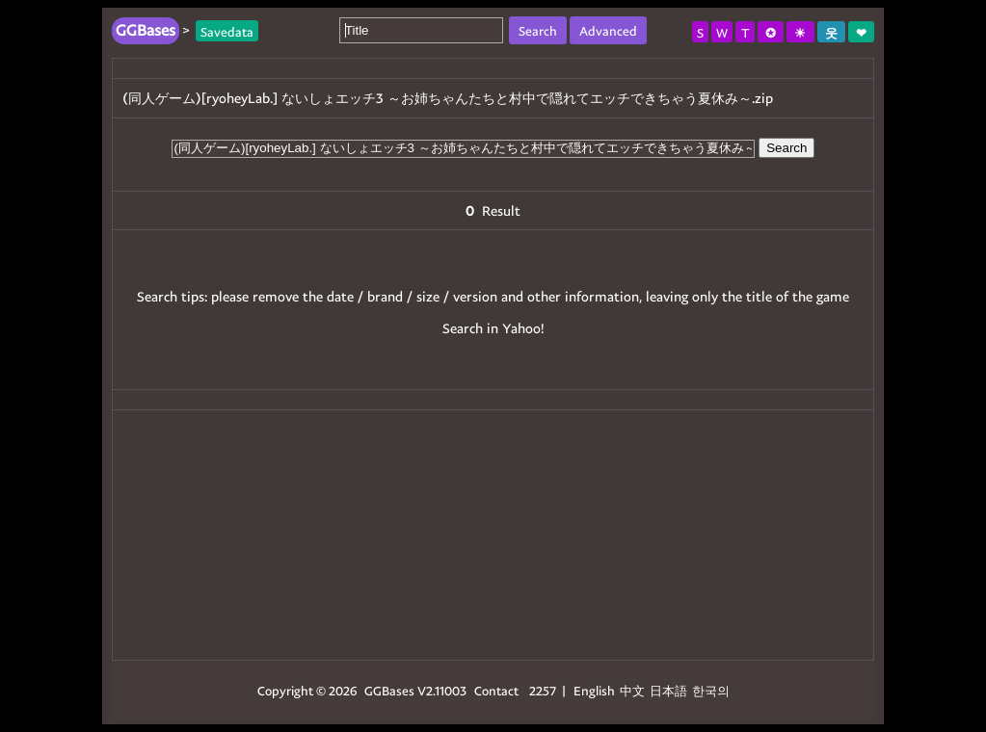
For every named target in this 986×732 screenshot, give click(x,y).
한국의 (711, 690)
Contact (496, 690)
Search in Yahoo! (493, 328)
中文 (632, 690)
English (594, 690)
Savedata (226, 30)
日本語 (668, 690)
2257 (542, 690)
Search (786, 148)
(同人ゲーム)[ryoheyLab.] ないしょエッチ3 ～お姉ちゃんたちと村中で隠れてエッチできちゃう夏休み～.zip (447, 98)
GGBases (389, 690)
